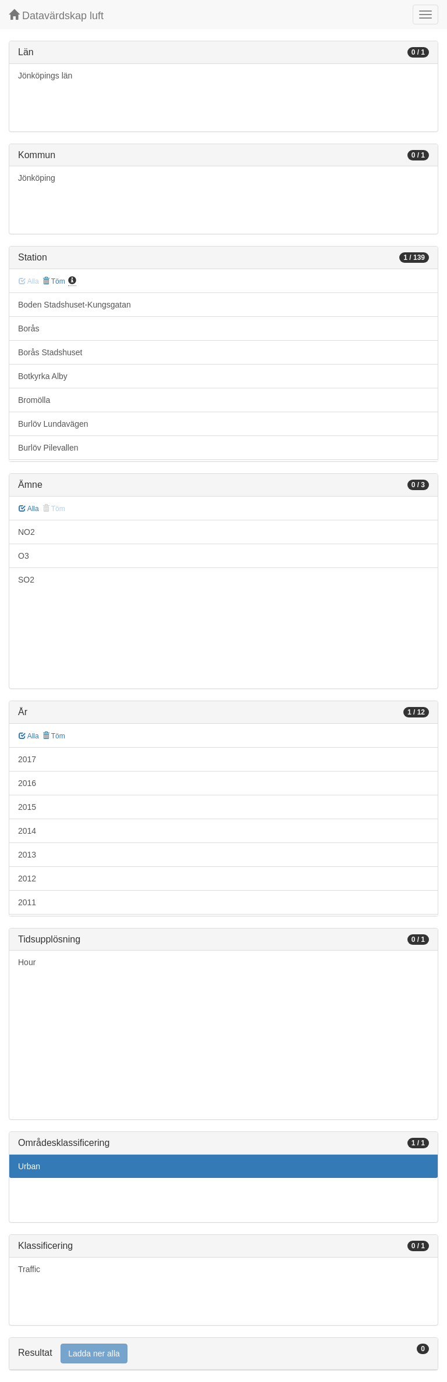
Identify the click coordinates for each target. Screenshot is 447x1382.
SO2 (26, 579)
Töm (53, 281)
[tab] (223, 1354)
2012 (27, 878)
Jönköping (36, 178)
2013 (27, 854)
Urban (29, 1166)
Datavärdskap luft (56, 15)
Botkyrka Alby (43, 376)
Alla (29, 509)
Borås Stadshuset (50, 352)
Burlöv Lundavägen (53, 423)
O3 (23, 555)
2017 (27, 759)
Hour (27, 962)
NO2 (26, 532)
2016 (27, 783)
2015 (27, 807)
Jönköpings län (45, 75)
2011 (27, 902)
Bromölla (34, 400)
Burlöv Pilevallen (48, 447)
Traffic (29, 1269)
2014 (27, 830)
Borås (29, 328)
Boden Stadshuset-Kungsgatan (74, 304)
